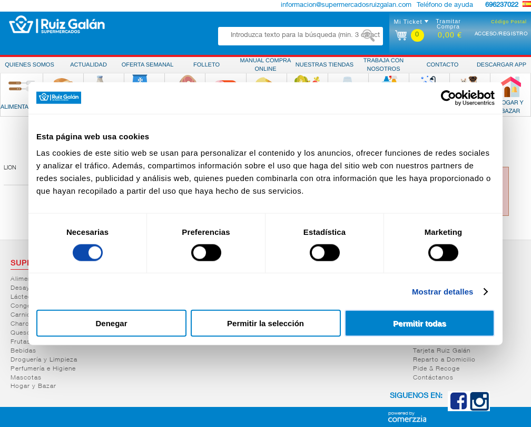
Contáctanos (433, 378)
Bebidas (23, 351)
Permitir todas (419, 323)
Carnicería (26, 315)
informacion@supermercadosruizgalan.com (346, 5)
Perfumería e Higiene (43, 369)
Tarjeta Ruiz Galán (441, 351)
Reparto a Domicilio (444, 360)
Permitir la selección (265, 323)
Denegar (111, 323)
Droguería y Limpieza (44, 360)
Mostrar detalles (443, 291)
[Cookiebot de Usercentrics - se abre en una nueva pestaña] (448, 98)
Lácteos (23, 297)
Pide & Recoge (436, 369)
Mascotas (26, 378)
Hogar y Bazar (33, 386)
